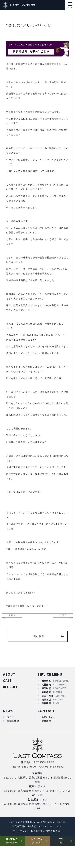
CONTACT (46, 710)
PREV (12, 615)
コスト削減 (48, 696)
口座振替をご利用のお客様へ (46, 831)
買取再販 (46, 699)
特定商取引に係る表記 (24, 826)
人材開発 (46, 684)
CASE (7, 680)
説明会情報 (13, 721)
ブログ (10, 717)
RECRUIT (10, 686)
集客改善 (46, 692)
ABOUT (9, 674)
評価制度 (46, 688)
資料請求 (46, 721)
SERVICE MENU (50, 674)
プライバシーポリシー (50, 826)
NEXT (63, 615)
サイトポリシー (21, 831)
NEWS (8, 710)
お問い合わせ (49, 717)
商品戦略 (46, 681)
